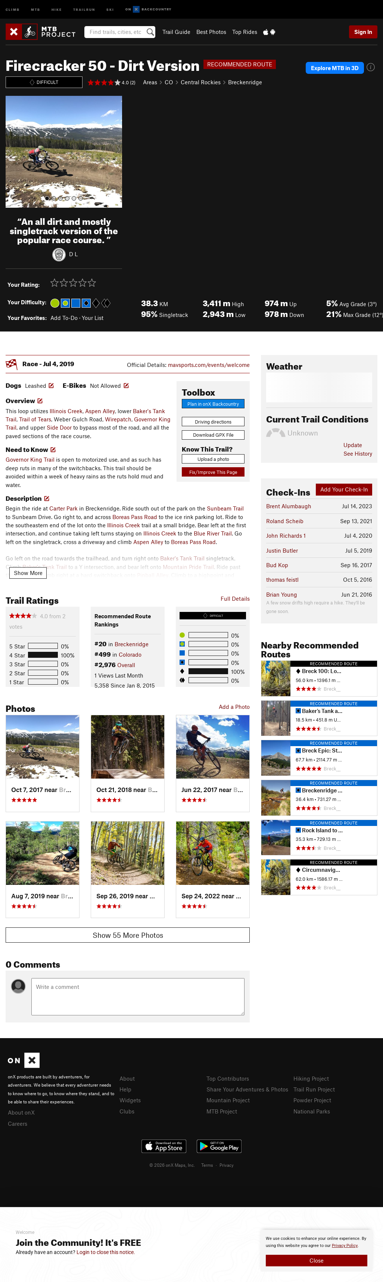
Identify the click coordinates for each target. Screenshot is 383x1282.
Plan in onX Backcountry (213, 404)
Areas (150, 82)
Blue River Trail (213, 533)
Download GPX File (213, 435)
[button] (13, 152)
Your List (92, 317)
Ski (110, 9)
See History (357, 453)
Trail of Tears (35, 419)
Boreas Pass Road (134, 516)
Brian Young (281, 594)
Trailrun (84, 9)
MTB (35, 9)
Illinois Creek (66, 411)
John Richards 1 (286, 535)
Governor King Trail (30, 459)
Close (316, 1260)
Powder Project (312, 1100)
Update (352, 445)
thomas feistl (282, 579)
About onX (21, 1112)
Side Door (59, 427)
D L (73, 254)
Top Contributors (227, 1078)
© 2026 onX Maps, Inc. (172, 1165)
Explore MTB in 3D (335, 68)
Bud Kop (277, 565)
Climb (13, 9)
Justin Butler (282, 550)
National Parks (311, 1111)
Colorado (130, 654)
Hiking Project (311, 1078)
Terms (207, 1165)
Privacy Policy (345, 1245)
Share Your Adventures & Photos (247, 1089)
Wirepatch (118, 419)
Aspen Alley (100, 411)
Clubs (126, 1111)
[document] (316, 1250)
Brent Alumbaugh (288, 506)
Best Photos (211, 31)
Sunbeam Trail (225, 508)
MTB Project (221, 1111)
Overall (126, 665)
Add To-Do (64, 317)
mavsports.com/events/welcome (209, 364)
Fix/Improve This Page (213, 472)
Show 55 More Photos (128, 935)
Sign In (363, 31)
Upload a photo (213, 459)
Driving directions (213, 422)
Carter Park (63, 508)
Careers (17, 1123)
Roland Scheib (284, 521)
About (127, 1078)
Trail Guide (176, 31)
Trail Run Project (314, 1089)
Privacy (226, 1165)
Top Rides (244, 31)
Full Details (235, 598)
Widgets (130, 1100)
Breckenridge (245, 82)
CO (169, 82)
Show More (28, 572)
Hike (57, 9)
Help (125, 1089)
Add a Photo (234, 706)
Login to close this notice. (106, 1252)
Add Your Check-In (344, 489)
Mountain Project (228, 1100)
